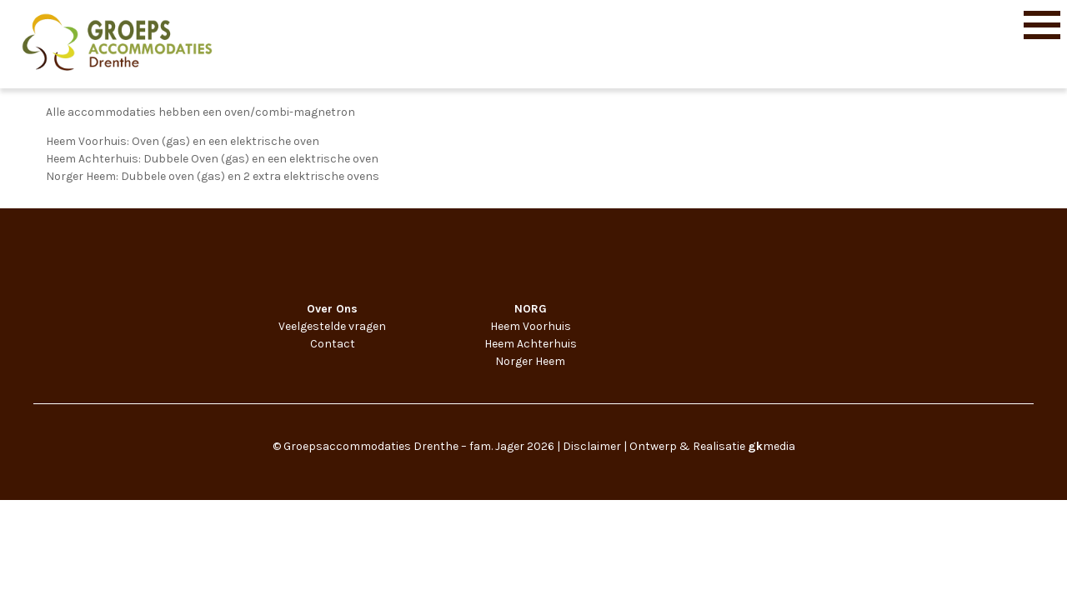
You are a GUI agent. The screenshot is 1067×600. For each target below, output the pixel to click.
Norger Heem (530, 361)
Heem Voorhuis (530, 326)
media (771, 446)
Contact (332, 344)
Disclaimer (592, 446)
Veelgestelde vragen (332, 326)
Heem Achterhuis (530, 344)
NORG (530, 309)
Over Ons (332, 309)
